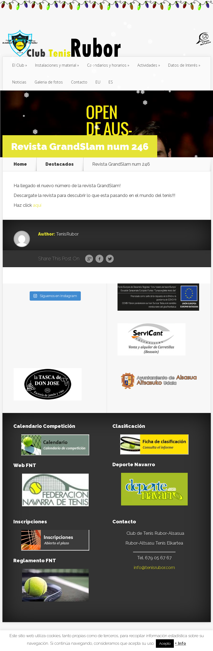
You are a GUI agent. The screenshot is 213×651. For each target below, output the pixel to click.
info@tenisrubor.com (154, 567)
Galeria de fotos (49, 82)
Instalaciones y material (55, 65)
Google (89, 259)
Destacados (59, 164)
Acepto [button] (165, 643)
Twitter (110, 259)
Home (20, 164)
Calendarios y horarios (106, 65)
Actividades (147, 65)
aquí (37, 205)
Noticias (19, 82)
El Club (18, 65)
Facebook (99, 259)
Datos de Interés (182, 65)
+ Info (180, 643)
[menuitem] (97, 82)
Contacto (79, 82)
